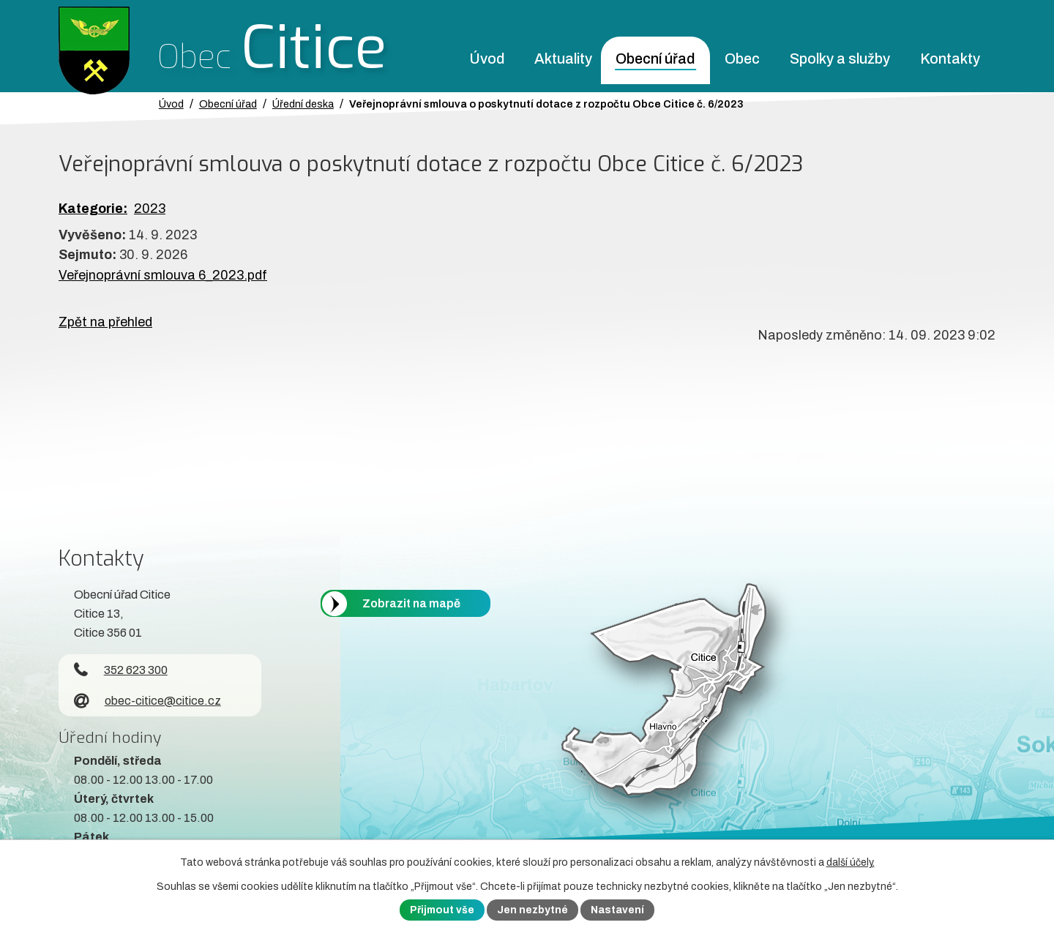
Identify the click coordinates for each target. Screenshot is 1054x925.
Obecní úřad (655, 59)
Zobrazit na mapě (411, 603)
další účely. (850, 862)
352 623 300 (121, 670)
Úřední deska (303, 104)
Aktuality (563, 59)
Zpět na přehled (105, 322)
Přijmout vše (442, 910)
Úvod (486, 59)
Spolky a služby (840, 59)
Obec (742, 59)
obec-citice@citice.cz (147, 700)
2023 (149, 208)
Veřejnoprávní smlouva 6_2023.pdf (163, 275)
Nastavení (617, 910)
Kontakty (950, 59)
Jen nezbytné (532, 910)
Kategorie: (93, 208)
